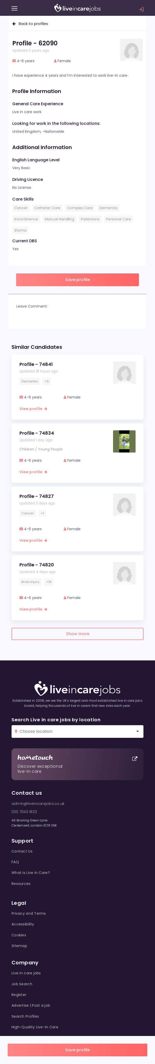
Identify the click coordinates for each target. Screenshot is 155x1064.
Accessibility (23, 924)
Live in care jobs (26, 973)
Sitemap (19, 945)
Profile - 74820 (36, 565)
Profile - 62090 (35, 43)
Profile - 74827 (36, 496)
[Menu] (14, 8)
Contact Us (22, 851)
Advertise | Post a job (31, 1005)
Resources (21, 883)
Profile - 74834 (36, 433)
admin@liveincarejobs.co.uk (38, 803)
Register (19, 994)
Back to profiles (30, 23)
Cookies (19, 935)
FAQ (15, 861)
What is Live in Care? (31, 872)
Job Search (22, 984)
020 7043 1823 (24, 811)
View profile (33, 408)
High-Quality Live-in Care (35, 1027)
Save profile (77, 1050)
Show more (77, 634)
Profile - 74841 (36, 364)
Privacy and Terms (29, 913)
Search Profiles (25, 1016)
